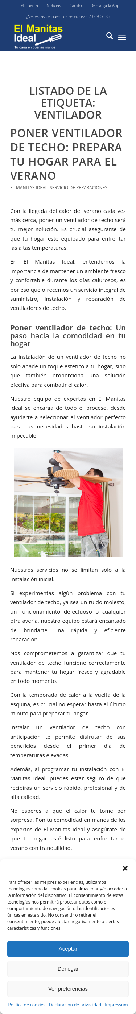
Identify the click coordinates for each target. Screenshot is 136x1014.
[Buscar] (106, 36)
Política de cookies (26, 1005)
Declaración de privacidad (75, 1005)
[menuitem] (29, 5)
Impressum (116, 1005)
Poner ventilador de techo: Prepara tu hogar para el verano (66, 154)
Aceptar (68, 948)
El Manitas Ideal (29, 187)
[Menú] (122, 37)
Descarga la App (104, 5)
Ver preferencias (68, 989)
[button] (125, 868)
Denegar (68, 969)
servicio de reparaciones (78, 187)
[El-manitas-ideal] (56, 36)
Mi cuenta (29, 5)
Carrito (76, 5)
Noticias (54, 5)
